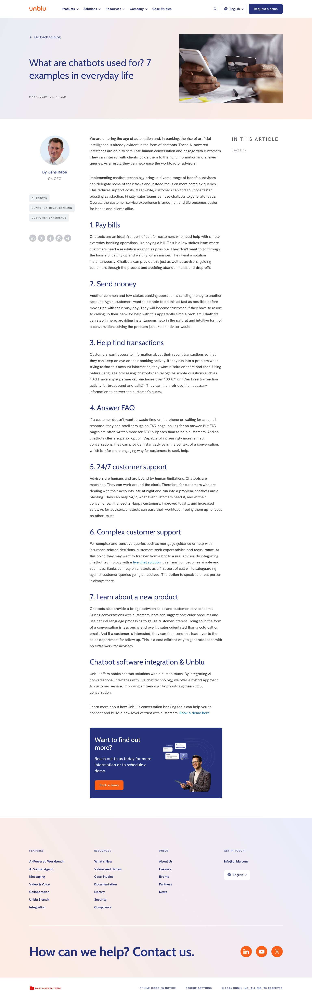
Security (100, 899)
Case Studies (162, 9)
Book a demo (109, 785)
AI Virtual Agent (41, 869)
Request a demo (266, 9)
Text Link (239, 150)
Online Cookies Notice (158, 988)
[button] (70, 9)
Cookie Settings (199, 988)
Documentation (105, 884)
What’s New (103, 861)
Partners (165, 884)
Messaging (37, 877)
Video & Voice (39, 884)
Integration (37, 907)
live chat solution (147, 562)
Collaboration (39, 892)
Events (164, 877)
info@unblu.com (236, 861)
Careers (165, 869)
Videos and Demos (108, 869)
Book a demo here (194, 713)
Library (99, 892)
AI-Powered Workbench (46, 861)
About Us (166, 861)
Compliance (103, 907)
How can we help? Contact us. (111, 951)
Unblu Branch (39, 899)
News (163, 892)
